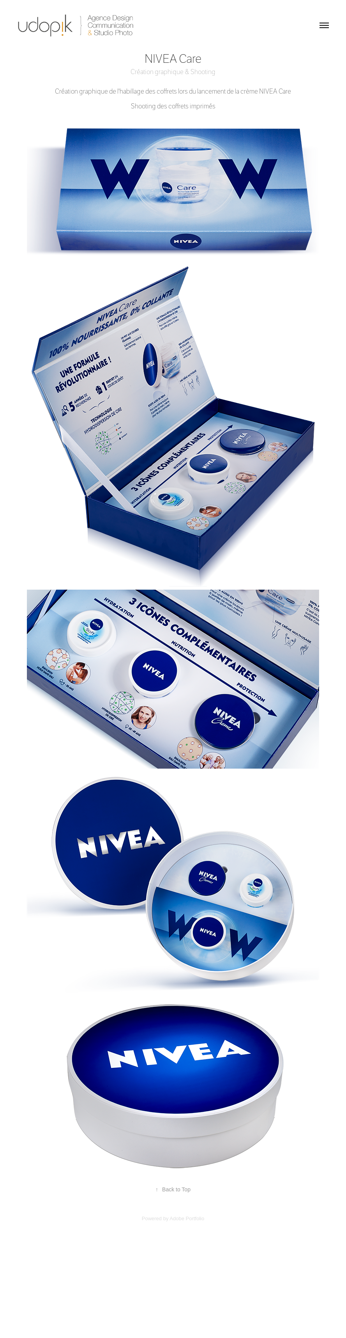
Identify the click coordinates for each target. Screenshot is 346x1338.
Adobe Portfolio (186, 1218)
